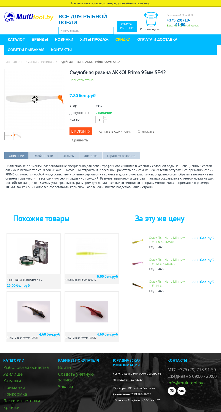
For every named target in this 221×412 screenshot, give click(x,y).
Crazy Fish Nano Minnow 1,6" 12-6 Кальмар (167, 261)
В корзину (80, 131)
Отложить (146, 131)
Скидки (123, 39)
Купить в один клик (115, 131)
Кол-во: (74, 119)
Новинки (64, 39)
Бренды (40, 39)
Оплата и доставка (157, 39)
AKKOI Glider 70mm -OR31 (22, 337)
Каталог (16, 39)
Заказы (65, 386)
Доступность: (79, 113)
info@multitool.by (185, 383)
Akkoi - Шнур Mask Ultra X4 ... (25, 280)
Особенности (43, 156)
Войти (64, 367)
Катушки (12, 381)
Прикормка (15, 394)
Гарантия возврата (121, 156)
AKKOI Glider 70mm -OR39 (80, 337)
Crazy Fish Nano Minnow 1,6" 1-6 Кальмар (167, 239)
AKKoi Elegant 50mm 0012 (80, 280)
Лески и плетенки (21, 401)
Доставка (91, 156)
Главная (11, 62)
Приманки (29, 62)
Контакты (61, 50)
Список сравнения (126, 26)
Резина (46, 62)
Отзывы (68, 156)
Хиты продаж (94, 39)
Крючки (11, 407)
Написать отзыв (81, 80)
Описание (16, 156)
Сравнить (80, 140)
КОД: (73, 106)
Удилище (13, 374)
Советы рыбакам (26, 50)
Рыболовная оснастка (26, 367)
